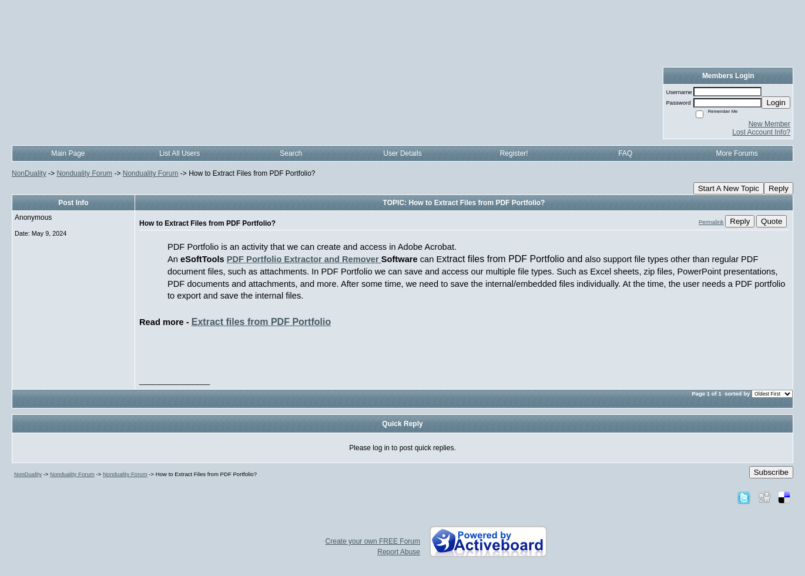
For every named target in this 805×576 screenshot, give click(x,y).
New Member (769, 124)
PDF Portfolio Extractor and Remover (304, 259)
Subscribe (771, 472)
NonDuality (29, 173)
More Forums (736, 153)
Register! (514, 153)
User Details (402, 153)
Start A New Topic (728, 188)
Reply (779, 188)
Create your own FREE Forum (373, 541)
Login (776, 102)
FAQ (625, 153)
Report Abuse (398, 552)
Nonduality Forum (84, 173)
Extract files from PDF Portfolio (261, 322)
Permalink (711, 222)
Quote (771, 221)
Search (291, 153)
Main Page (68, 153)
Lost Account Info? (761, 132)
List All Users (179, 153)
